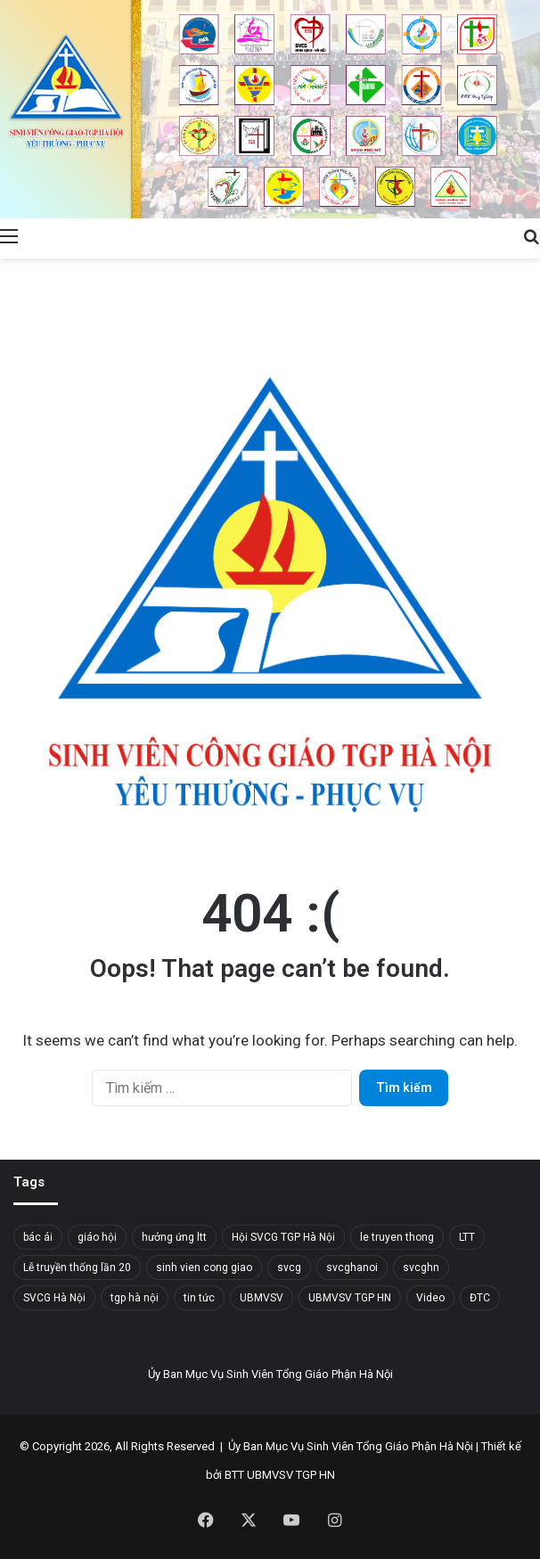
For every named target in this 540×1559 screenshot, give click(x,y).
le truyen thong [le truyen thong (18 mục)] (397, 1237)
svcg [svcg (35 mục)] (289, 1267)
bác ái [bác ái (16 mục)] (38, 1237)
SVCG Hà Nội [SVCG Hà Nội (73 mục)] (54, 1298)
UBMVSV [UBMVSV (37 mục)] (261, 1298)
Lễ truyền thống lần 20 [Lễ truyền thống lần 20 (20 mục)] (77, 1267)
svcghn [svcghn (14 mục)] (421, 1267)
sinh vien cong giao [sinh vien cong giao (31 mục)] (204, 1267)
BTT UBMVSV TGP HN (280, 1474)
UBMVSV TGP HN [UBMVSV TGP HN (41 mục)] (349, 1298)
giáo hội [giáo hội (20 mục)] (97, 1237)
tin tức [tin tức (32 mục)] (199, 1298)
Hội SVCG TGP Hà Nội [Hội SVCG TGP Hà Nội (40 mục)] (283, 1237)
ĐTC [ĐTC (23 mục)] (480, 1298)
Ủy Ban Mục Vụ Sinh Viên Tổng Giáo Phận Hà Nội (350, 1446)
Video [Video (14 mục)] (430, 1298)
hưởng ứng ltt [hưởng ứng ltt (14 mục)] (174, 1237)
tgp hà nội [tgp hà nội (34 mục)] (134, 1298)
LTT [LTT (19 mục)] (467, 1237)
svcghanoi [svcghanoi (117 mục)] (352, 1267)
